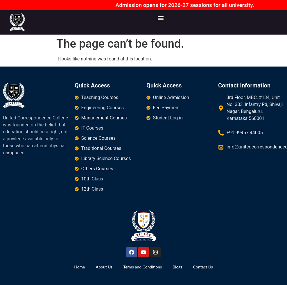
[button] (161, 18)
